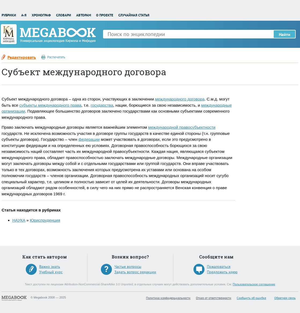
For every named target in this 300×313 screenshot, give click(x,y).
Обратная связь (285, 298)
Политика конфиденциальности (168, 298)
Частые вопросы (127, 266)
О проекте (104, 15)
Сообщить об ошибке (251, 298)
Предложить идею (222, 271)
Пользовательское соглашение (254, 284)
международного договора (179, 99)
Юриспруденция (45, 220)
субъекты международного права (50, 105)
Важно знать (49, 266)
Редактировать (22, 57)
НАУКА (18, 220)
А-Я (24, 15)
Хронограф (41, 15)
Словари (63, 15)
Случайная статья (133, 15)
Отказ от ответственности (213, 298)
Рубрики (9, 15)
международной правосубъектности (181, 127)
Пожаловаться (219, 266)
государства (102, 105)
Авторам (83, 15)
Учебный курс (51, 271)
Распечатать (56, 57)
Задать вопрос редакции (135, 271)
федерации (89, 139)
